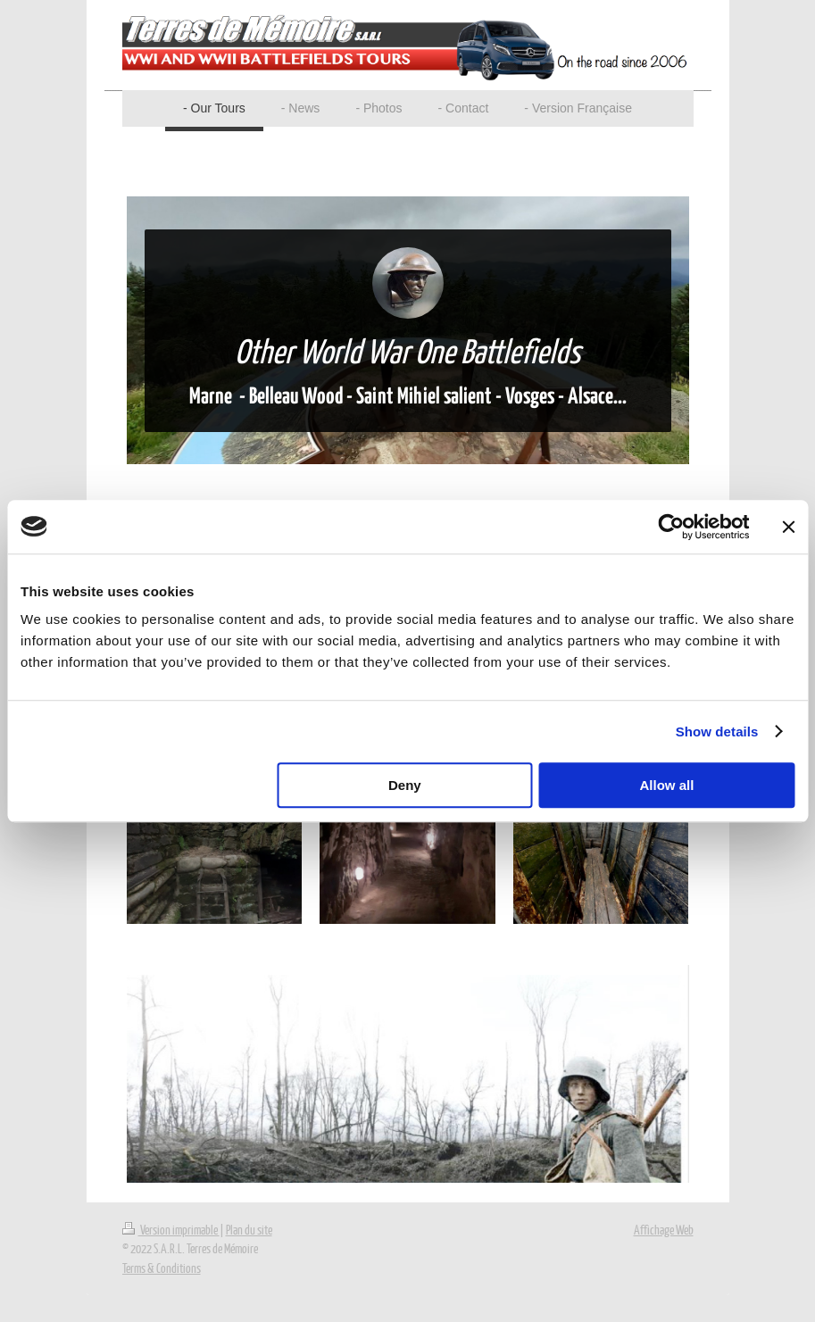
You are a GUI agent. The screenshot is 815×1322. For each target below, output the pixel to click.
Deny (404, 785)
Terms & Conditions (161, 1268)
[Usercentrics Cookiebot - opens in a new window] (671, 526)
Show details (717, 731)
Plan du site (249, 1229)
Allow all (667, 785)
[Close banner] (788, 526)
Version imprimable (171, 1229)
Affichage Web (664, 1229)
